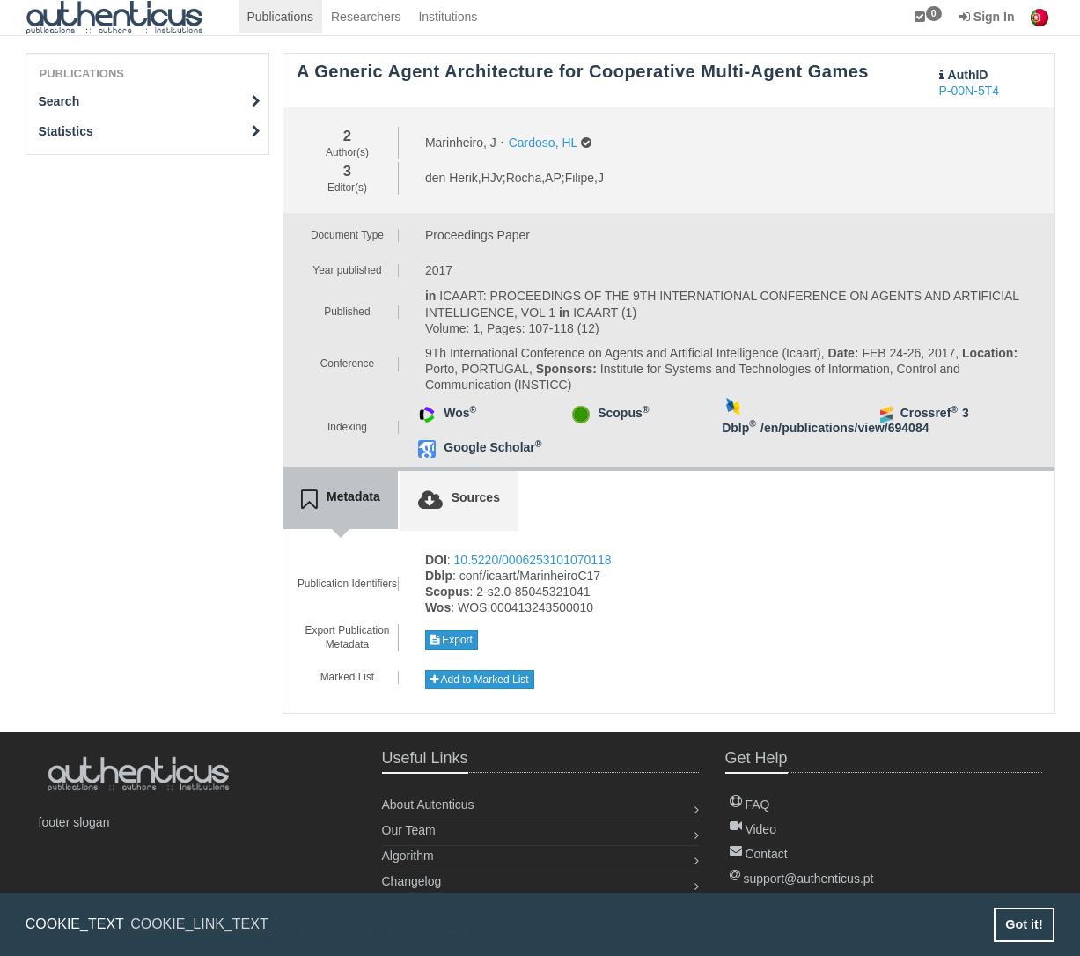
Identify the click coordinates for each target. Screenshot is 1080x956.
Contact (759, 854)
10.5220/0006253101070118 (533, 560)
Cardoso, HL (543, 143)
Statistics (150, 131)
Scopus (623, 413)
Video (753, 829)
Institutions (447, 17)
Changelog (412, 881)
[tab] (340, 500)
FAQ (750, 805)
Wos (460, 413)
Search (150, 101)
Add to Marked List (479, 679)
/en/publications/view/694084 (844, 428)
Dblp (739, 428)
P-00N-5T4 (969, 91)
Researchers (365, 17)
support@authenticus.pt (802, 878)
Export (451, 640)
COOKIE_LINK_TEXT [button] (199, 923)
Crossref (929, 413)
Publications (280, 17)
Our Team (409, 830)
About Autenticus (428, 805)
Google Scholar (492, 447)
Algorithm (408, 856)
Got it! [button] (1023, 924)
